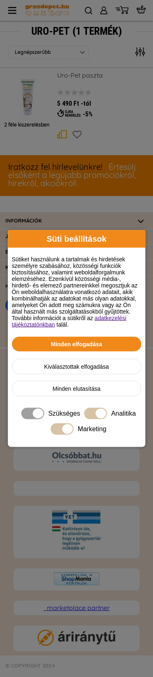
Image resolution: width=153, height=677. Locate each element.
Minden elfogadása (76, 344)
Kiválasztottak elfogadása (76, 366)
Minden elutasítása (77, 388)
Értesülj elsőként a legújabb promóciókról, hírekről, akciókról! (72, 175)
